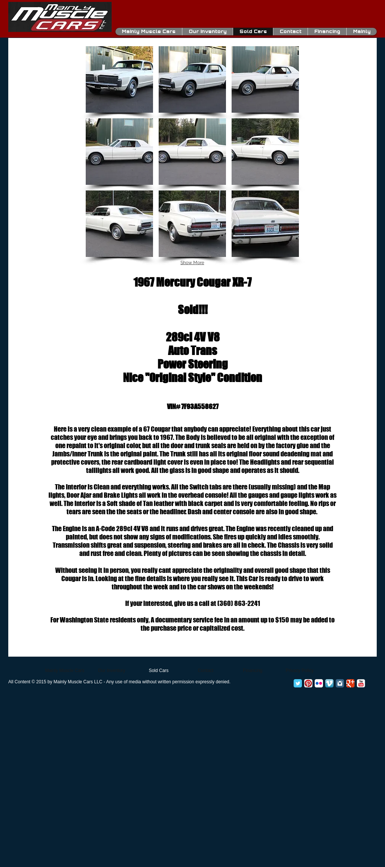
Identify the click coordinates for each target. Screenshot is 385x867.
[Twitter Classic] (298, 683)
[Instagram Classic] (340, 683)
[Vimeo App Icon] (329, 683)
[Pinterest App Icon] (308, 683)
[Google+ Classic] (350, 683)
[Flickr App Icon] (319, 683)
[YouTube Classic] (361, 683)
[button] (119, 79)
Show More (192, 262)
